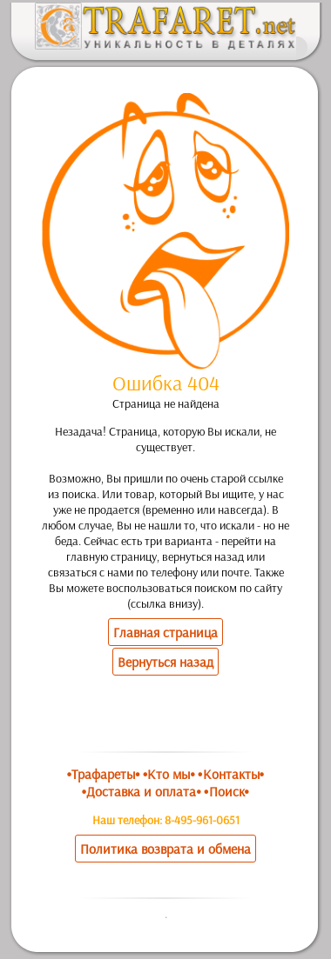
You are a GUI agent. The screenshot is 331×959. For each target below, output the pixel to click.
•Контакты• (231, 774)
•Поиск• (226, 791)
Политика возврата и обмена (165, 848)
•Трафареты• (103, 774)
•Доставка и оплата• (141, 791)
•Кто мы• (169, 774)
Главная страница (165, 632)
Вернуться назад (165, 661)
